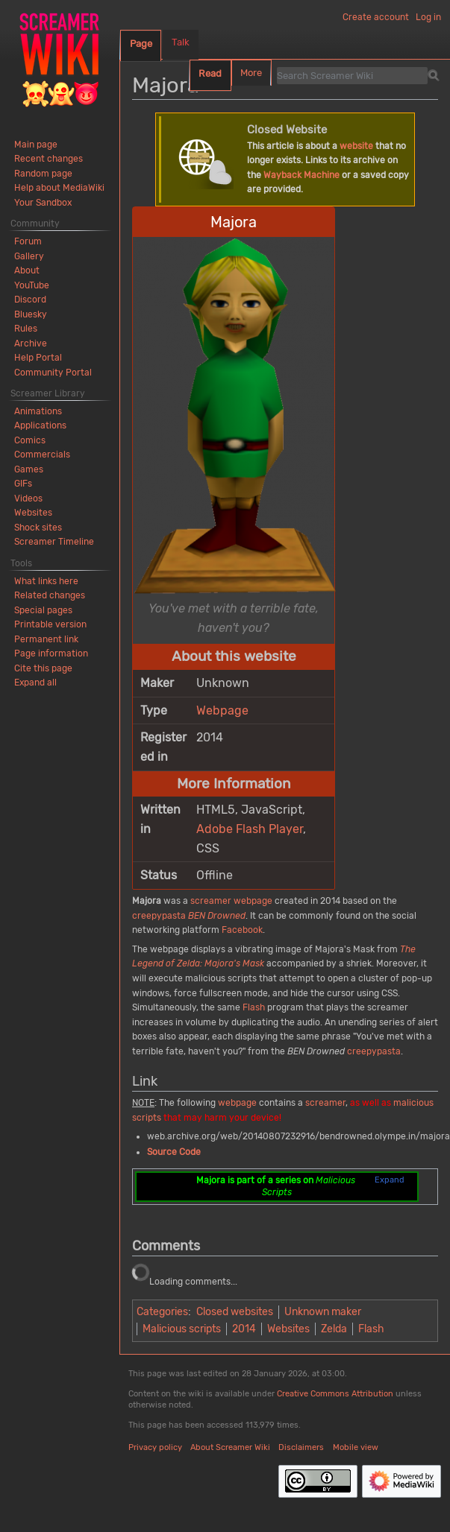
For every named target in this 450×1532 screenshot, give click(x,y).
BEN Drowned (217, 916)
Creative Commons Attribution (335, 1394)
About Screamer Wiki (230, 1447)
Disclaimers (301, 1447)
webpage (253, 901)
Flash (254, 1007)
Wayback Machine (301, 175)
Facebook (242, 930)
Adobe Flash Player (249, 829)
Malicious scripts (182, 1329)
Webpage (222, 710)
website (356, 146)
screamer (210, 901)
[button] (35, 682)
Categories (162, 1311)
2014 (244, 1329)
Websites (288, 1329)
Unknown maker (322, 1311)
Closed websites (234, 1311)
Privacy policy (155, 1447)
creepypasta (159, 916)
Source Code (174, 1152)
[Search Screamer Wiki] (352, 75)
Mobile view (355, 1447)
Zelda (334, 1329)
